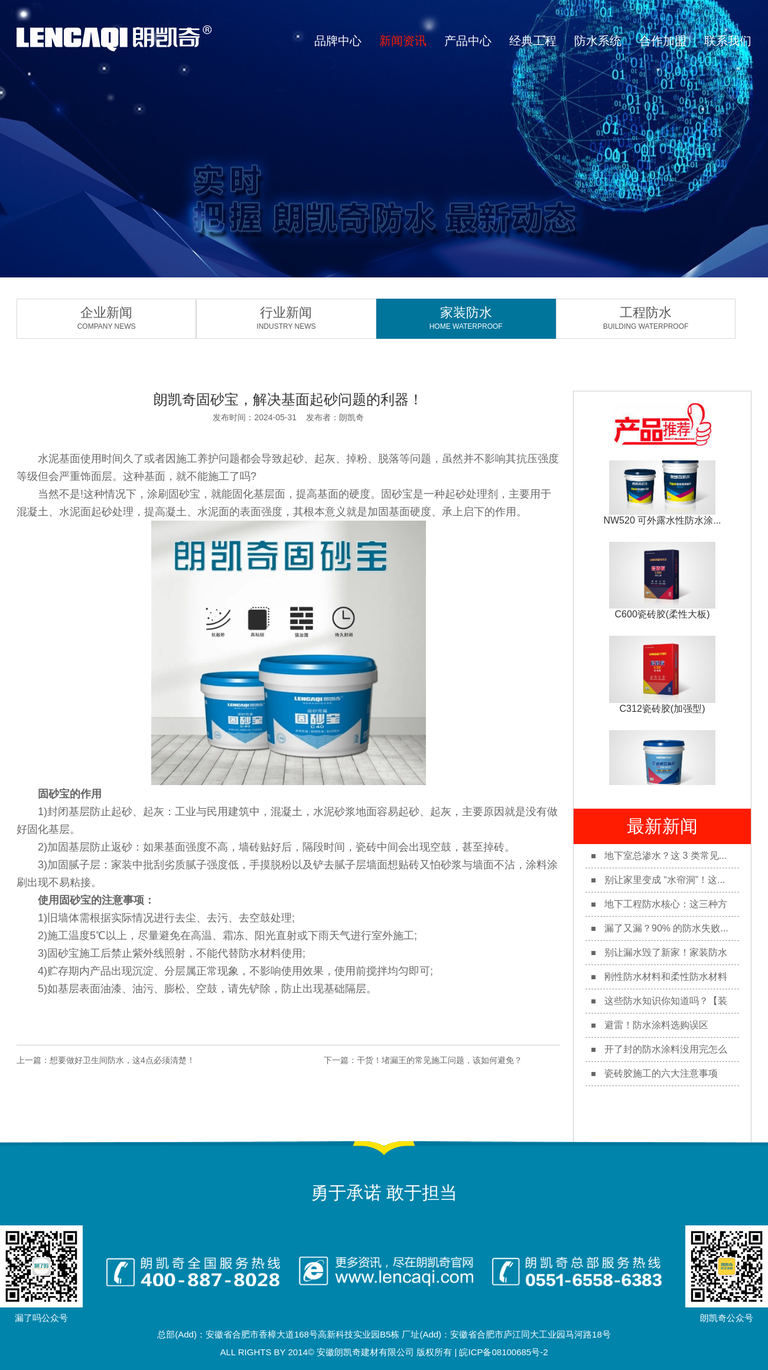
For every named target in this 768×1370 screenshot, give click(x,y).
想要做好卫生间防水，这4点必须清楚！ (122, 1060)
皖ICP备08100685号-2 (503, 1352)
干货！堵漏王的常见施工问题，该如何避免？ (439, 1060)
